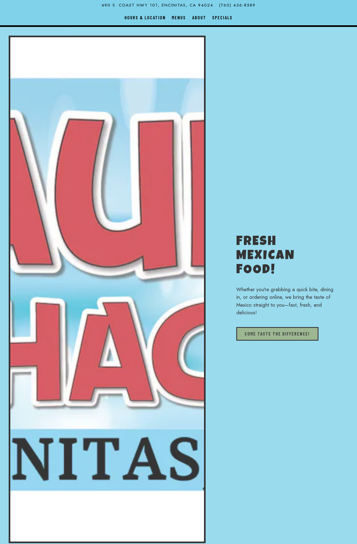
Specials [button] (222, 17)
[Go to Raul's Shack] (157, 5)
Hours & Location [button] (145, 17)
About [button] (199, 17)
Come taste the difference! (277, 333)
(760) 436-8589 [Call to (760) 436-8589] (237, 5)
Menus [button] (179, 17)
